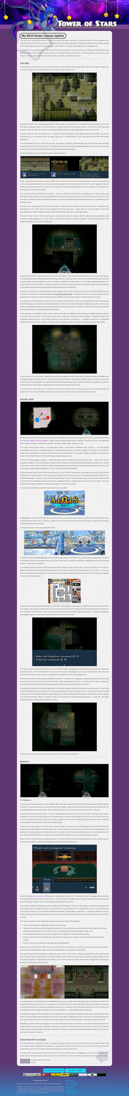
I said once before (28, 1043)
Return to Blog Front (54, 1070)
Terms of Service (71, 1090)
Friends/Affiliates (71, 1092)
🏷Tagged (25, 1062)
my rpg (33, 1062)
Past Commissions (71, 1085)
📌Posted (25, 1060)
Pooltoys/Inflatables (72, 1083)
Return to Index (75, 1070)
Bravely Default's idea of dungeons (36, 440)
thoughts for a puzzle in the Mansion (40, 896)
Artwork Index (70, 1080)
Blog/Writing (69, 1087)
